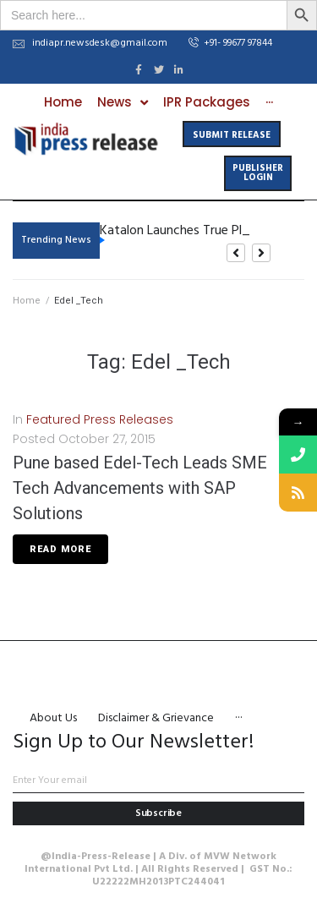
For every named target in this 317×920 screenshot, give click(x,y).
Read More (60, 549)
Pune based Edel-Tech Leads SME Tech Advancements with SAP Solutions (140, 487)
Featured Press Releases (99, 419)
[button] (230, 44)
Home (27, 300)
